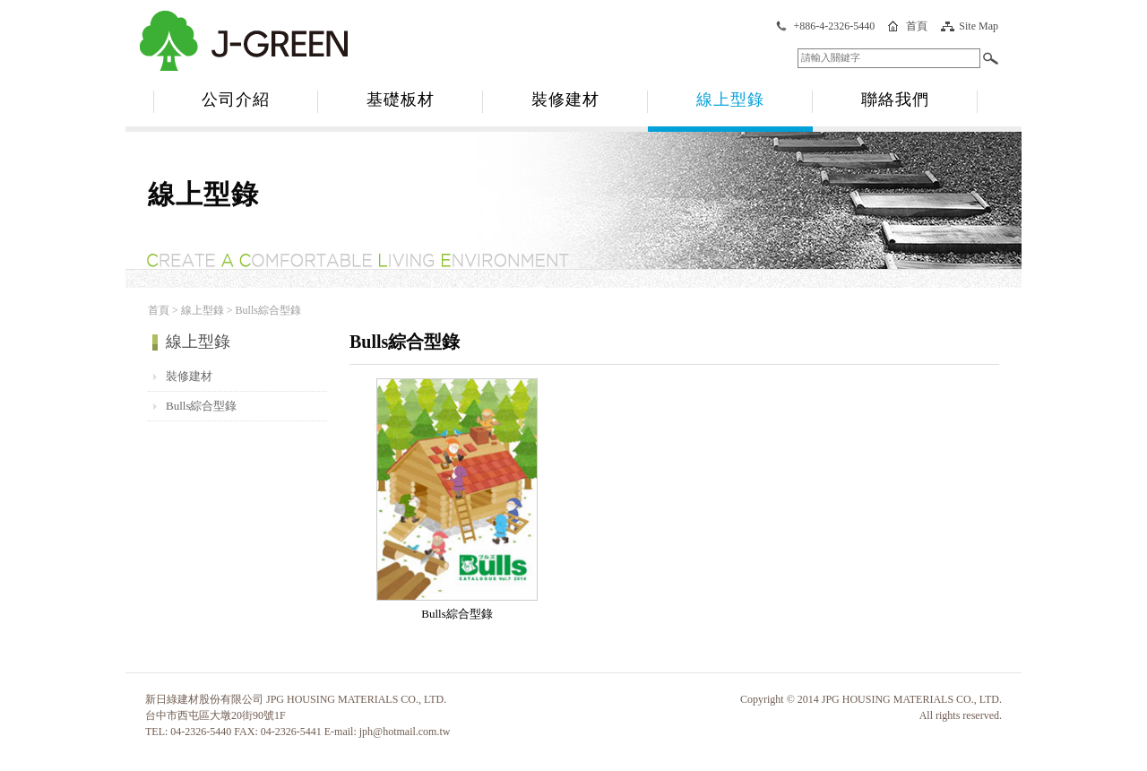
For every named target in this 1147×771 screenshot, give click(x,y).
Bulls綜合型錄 (201, 405)
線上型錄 (730, 99)
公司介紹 (236, 99)
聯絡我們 (895, 99)
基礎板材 (401, 99)
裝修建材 (565, 99)
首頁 (916, 26)
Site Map (978, 26)
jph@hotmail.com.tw (405, 731)
